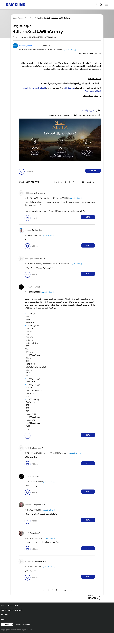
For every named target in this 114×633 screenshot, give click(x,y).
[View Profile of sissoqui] (28, 230)
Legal (4, 619)
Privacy (4, 615)
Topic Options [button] (96, 24)
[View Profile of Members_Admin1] (26, 46)
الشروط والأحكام (88, 110)
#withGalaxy (69, 88)
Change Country (22, 624)
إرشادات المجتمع (70, 50)
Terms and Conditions (11, 610)
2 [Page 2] (69, 182)
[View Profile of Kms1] (27, 533)
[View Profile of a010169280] (29, 561)
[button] (97, 45)
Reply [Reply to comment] (88, 217)
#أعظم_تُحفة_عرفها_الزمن (34, 88)
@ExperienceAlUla (93, 91)
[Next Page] (90, 182)
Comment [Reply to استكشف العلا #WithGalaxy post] (93, 171)
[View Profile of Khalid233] (29, 505)
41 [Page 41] (83, 182)
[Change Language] (7, 624)
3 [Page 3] (73, 182)
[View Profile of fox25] (27, 448)
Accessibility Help (9, 606)
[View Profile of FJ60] (26, 287)
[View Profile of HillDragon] (29, 193)
